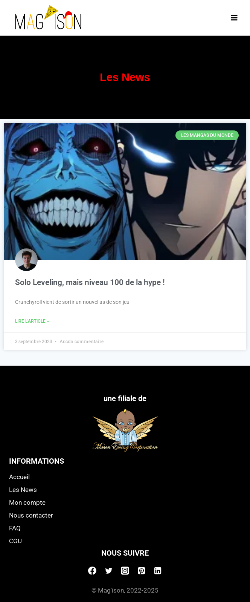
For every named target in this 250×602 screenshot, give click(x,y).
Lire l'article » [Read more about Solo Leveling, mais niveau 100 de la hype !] (32, 321)
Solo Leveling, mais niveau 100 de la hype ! (90, 282)
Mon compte (27, 502)
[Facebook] (92, 570)
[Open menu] (234, 17)
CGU (15, 541)
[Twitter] (109, 570)
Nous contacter (31, 515)
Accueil (19, 477)
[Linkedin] (157, 570)
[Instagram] (125, 570)
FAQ (15, 528)
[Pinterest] (141, 570)
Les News (23, 489)
